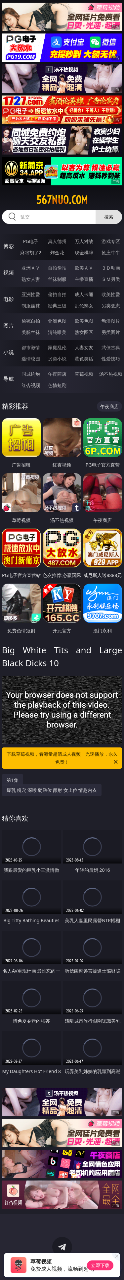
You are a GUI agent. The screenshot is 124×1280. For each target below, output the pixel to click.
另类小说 (57, 358)
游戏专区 (111, 241)
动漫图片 (111, 321)
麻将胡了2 (30, 252)
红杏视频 (30, 385)
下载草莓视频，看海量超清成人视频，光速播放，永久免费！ (63, 758)
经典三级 (57, 305)
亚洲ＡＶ (30, 268)
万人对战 (84, 241)
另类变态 (111, 305)
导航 (8, 378)
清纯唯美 (57, 332)
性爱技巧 (111, 358)
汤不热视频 (110, 374)
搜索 (108, 217)
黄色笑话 (84, 358)
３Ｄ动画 (111, 268)
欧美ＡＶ (84, 268)
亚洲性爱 (30, 294)
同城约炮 (30, 374)
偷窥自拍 (30, 321)
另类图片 (111, 332)
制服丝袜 (30, 305)
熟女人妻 (30, 279)
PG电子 (30, 241)
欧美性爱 (111, 294)
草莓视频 (84, 374)
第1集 (13, 780)
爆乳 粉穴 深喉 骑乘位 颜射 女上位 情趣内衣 (52, 790)
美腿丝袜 (30, 332)
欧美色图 (84, 321)
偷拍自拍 (57, 294)
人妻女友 (84, 347)
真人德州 (57, 241)
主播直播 (84, 279)
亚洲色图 (57, 321)
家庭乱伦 (57, 347)
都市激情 (30, 347)
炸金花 (57, 252)
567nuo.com (62, 200)
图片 (8, 325)
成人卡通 (84, 294)
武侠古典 (111, 347)
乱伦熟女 (84, 305)
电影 (8, 299)
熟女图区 (84, 332)
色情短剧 (57, 385)
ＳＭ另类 (111, 279)
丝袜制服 (57, 279)
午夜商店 (57, 374)
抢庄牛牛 (111, 252)
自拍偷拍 (57, 268)
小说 (8, 352)
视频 (8, 272)
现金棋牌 (84, 252)
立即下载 (100, 1265)
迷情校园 (30, 358)
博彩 (8, 246)
